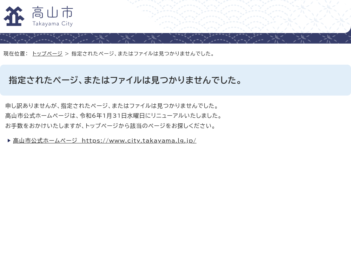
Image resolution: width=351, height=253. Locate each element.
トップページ (48, 53)
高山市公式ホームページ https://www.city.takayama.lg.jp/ (105, 140)
